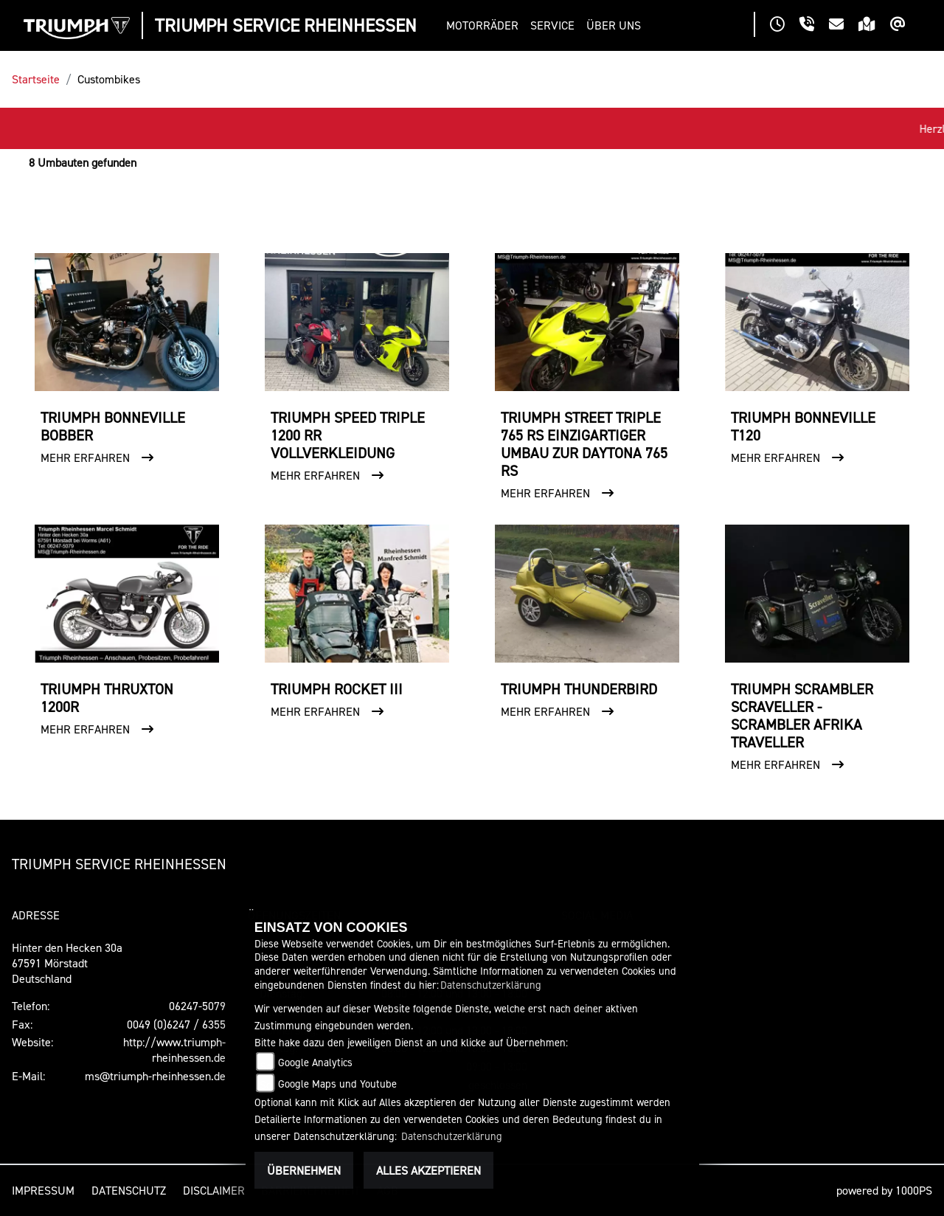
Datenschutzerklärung (490, 984)
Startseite (36, 79)
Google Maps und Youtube (337, 1083)
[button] (485, 25)
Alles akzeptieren (428, 1170)
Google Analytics (315, 1062)
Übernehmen (304, 1170)
